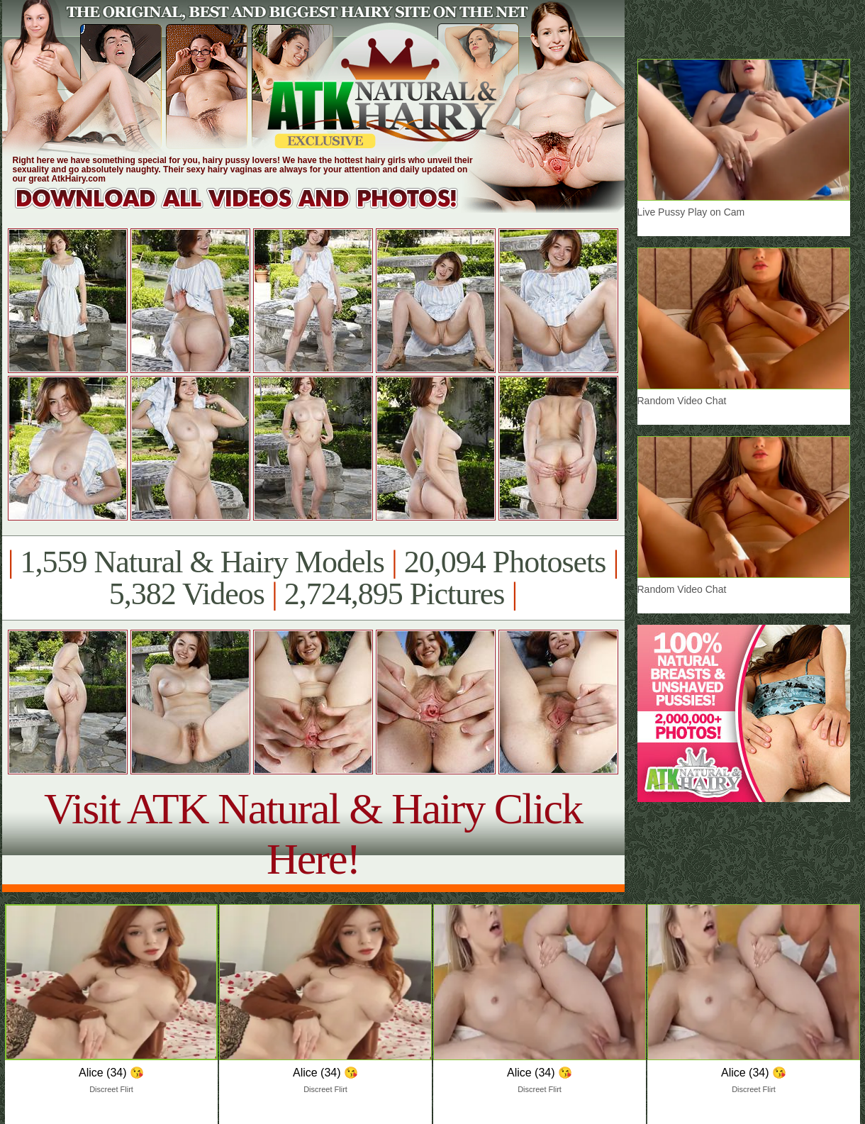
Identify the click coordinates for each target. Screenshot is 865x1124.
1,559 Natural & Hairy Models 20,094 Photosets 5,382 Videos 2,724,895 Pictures (313, 578)
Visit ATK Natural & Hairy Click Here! (313, 833)
